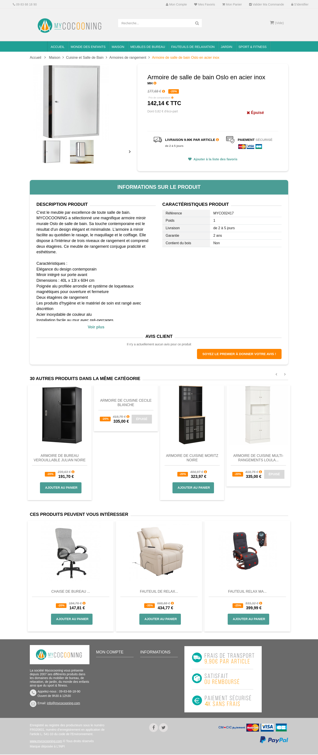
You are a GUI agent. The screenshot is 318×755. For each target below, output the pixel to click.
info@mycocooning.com (63, 703)
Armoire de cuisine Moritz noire (192, 458)
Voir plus (96, 327)
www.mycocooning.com (46, 742)
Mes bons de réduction (115, 696)
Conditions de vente (157, 683)
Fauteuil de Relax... (159, 591)
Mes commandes (111, 669)
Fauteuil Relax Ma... (247, 591)
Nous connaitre (154, 689)
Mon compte (176, 4)
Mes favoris (204, 4)
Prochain (131, 154)
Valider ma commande (266, 4)
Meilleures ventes (156, 663)
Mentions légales (155, 696)
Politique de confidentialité (153, 705)
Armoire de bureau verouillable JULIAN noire (60, 458)
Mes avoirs (107, 676)
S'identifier (300, 4)
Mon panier (232, 4)
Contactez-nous (154, 669)
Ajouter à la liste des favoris (215, 159)
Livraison (150, 676)
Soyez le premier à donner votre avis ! (239, 354)
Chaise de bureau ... (70, 591)
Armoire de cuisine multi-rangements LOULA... (258, 458)
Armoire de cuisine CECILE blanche (126, 403)
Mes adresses (109, 683)
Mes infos (106, 689)
